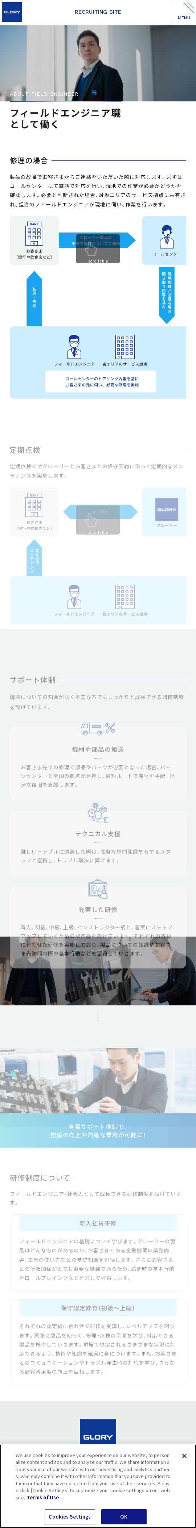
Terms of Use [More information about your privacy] (43, 1497)
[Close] (184, 1456)
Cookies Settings (70, 1516)
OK (123, 1516)
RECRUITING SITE (98, 12)
